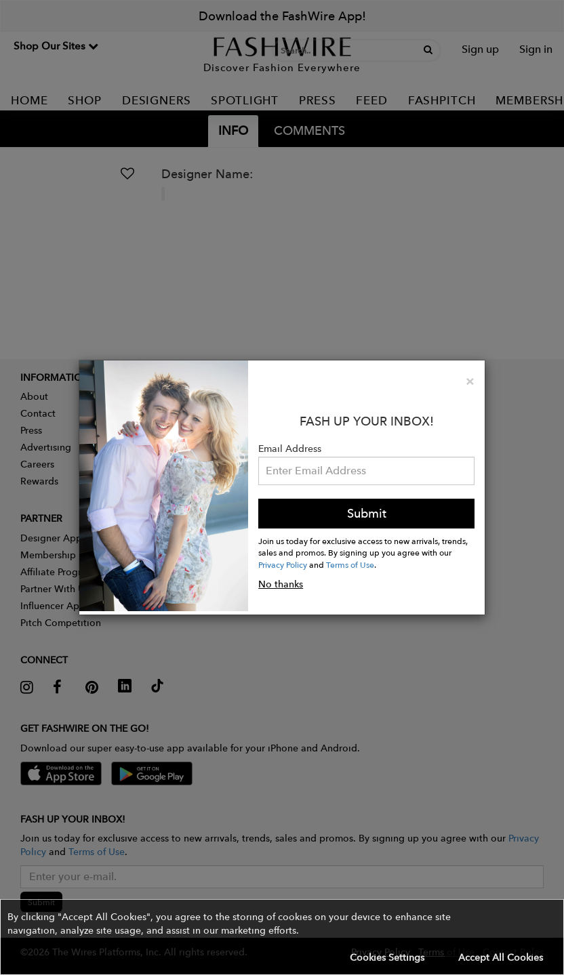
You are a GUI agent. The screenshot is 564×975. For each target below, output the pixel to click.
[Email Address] (366, 471)
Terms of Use (350, 564)
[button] (282, 937)
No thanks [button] (280, 584)
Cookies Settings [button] (387, 957)
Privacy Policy (282, 564)
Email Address (289, 448)
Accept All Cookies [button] (500, 957)
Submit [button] (366, 513)
